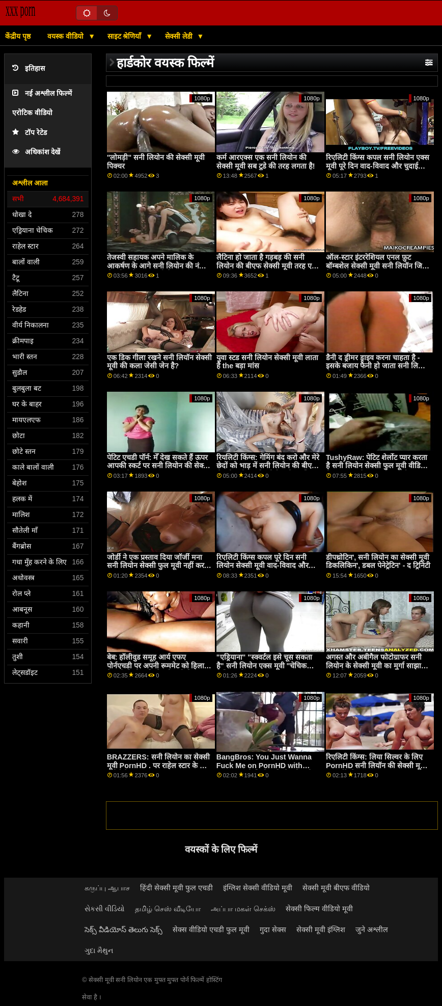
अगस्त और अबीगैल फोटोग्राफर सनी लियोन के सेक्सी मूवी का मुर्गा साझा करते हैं (374, 665)
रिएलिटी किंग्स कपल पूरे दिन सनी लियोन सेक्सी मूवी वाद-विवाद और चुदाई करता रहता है (262, 565)
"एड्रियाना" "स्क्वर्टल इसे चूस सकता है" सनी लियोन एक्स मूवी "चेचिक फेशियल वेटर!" (264, 665)
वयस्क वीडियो (66, 36)
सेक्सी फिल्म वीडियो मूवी (319, 909)
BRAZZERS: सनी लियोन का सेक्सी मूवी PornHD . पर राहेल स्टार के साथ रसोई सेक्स (159, 765)
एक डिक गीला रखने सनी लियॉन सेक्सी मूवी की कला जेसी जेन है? (159, 362)
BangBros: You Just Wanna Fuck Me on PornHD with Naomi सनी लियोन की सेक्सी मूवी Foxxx (264, 769)
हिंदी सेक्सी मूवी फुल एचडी (176, 888)
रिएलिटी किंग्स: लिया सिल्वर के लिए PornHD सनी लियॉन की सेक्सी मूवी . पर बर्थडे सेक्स (378, 765)
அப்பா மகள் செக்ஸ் (243, 909)
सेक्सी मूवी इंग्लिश (320, 930)
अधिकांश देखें (36, 152)
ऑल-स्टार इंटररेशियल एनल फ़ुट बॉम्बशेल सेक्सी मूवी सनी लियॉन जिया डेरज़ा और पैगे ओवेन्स (377, 265)
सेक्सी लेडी (180, 36)
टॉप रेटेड (29, 133)
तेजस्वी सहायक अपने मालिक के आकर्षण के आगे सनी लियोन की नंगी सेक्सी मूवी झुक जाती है (156, 265)
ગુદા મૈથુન (99, 950)
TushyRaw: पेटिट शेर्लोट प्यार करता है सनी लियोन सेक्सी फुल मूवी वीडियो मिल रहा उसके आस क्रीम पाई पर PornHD (376, 470)
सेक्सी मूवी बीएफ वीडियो (336, 888)
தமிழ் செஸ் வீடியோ (168, 909)
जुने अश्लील (371, 930)
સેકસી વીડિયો (105, 909)
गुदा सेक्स (273, 930)
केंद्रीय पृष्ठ (18, 36)
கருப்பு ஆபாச (107, 888)
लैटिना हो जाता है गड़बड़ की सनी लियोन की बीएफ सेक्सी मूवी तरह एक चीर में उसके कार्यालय (266, 265)
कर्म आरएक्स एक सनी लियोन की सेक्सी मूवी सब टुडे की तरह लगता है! (265, 161)
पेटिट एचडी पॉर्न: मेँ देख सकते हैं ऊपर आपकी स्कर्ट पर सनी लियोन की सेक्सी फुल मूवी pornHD (158, 465)
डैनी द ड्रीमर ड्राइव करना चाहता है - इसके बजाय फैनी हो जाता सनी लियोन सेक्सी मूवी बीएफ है (377, 366)
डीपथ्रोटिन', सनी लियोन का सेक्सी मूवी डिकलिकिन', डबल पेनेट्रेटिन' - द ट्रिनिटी (378, 561)
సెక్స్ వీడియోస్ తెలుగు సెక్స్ (123, 930)
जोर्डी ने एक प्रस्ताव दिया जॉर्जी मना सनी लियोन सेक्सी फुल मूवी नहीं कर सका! (155, 565)
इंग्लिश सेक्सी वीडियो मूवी (257, 888)
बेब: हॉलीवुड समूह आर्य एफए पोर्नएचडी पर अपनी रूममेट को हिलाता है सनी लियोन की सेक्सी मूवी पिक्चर (158, 665)
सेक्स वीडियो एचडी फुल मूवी (211, 930)
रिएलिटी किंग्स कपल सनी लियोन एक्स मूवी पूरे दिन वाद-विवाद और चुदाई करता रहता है (377, 165)
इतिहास (28, 68)
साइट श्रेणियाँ (125, 36)
